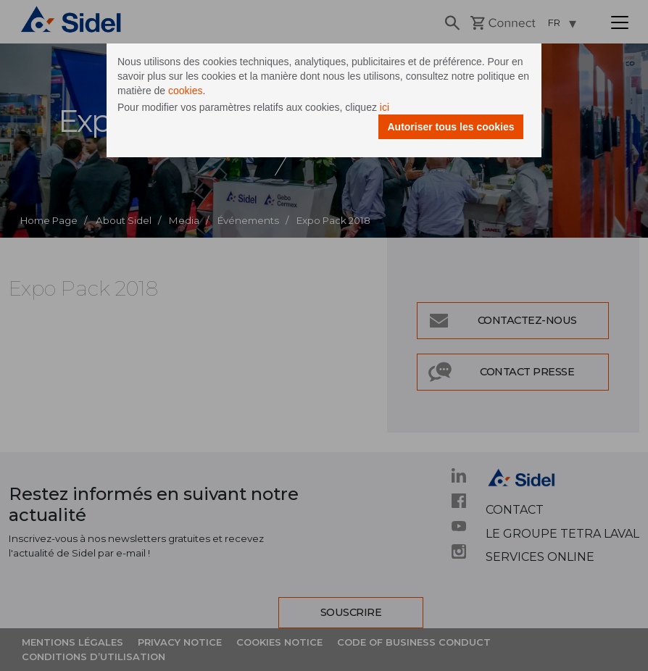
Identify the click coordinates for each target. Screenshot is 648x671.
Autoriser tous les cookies (450, 127)
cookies (185, 90)
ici (384, 107)
